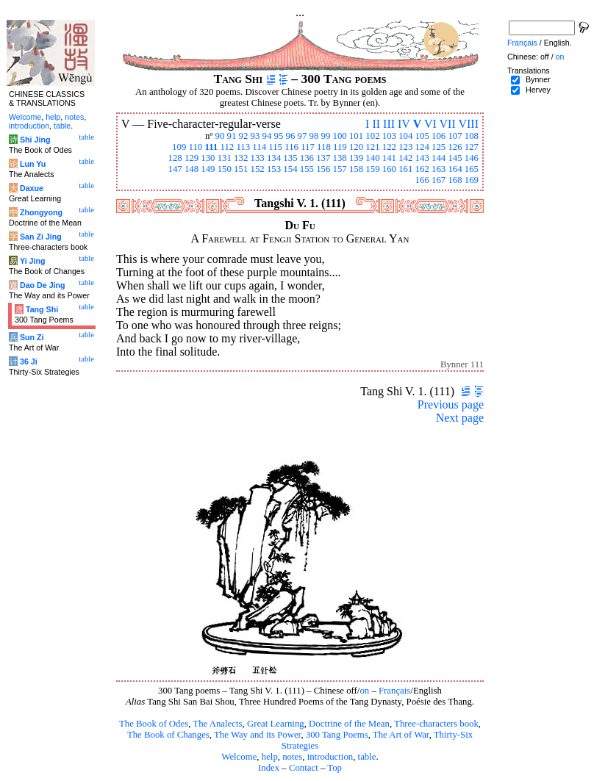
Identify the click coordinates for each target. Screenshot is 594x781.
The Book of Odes (153, 724)
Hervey (538, 89)
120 (356, 147)
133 (258, 158)
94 (267, 136)
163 (439, 169)
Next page (460, 417)
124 (422, 147)
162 (422, 169)
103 (389, 136)
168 (455, 180)
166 (422, 180)
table (367, 757)
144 (439, 158)
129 (191, 158)
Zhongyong (41, 212)
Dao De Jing (42, 285)
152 (258, 169)
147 (175, 169)
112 (227, 147)
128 (175, 158)
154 (290, 169)
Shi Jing (35, 139)
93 (255, 136)
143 (422, 158)
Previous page (451, 404)
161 (405, 169)
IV (404, 124)
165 (472, 169)
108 (472, 136)
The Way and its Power (257, 735)
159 (372, 169)
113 (243, 147)
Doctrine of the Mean (349, 724)
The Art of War (401, 735)
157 (340, 169)
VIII (468, 124)
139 (356, 158)
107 (455, 136)
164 (455, 169)
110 (196, 147)
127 (472, 147)
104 (405, 136)
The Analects (217, 724)
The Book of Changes (168, 735)
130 (208, 158)
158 (356, 169)
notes (292, 757)
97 (302, 136)
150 (225, 169)
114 (259, 147)
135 (290, 158)
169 (472, 180)
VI (430, 124)
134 (274, 158)
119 (340, 147)
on (364, 690)
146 (472, 158)
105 (422, 136)
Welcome (239, 757)
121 (372, 147)
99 (326, 136)
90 (220, 136)
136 (307, 158)
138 (340, 158)
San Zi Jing (41, 236)
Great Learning (275, 724)
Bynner (538, 79)
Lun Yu (33, 163)
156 (323, 169)
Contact (303, 768)
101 (356, 136)
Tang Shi (42, 309)
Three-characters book (436, 724)
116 (291, 147)
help (270, 757)
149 (208, 169)
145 (455, 158)
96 (291, 136)
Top (334, 768)
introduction (330, 757)
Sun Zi (32, 337)
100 (340, 136)
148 (191, 169)
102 (372, 136)
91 (232, 136)
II (376, 124)
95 (279, 136)
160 (389, 169)
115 (275, 147)
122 (389, 147)
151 (241, 169)
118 (324, 147)
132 (241, 158)
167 (439, 180)
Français (394, 690)
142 (405, 158)
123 (405, 147)
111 (211, 147)
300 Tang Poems (337, 735)
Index (268, 768)
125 (439, 147)
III (389, 124)
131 (225, 158)
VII (448, 124)
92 (243, 136)
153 (274, 169)
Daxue (31, 188)
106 (439, 136)
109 (179, 147)
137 (323, 158)
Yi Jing (33, 260)
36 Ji (28, 361)
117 (308, 147)
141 (389, 158)
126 (455, 147)
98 (314, 136)
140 (372, 158)
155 (307, 169)
